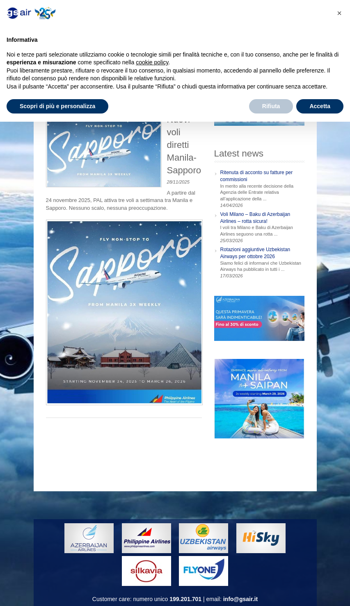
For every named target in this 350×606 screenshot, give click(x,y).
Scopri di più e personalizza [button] (57, 106)
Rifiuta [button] (271, 106)
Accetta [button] (319, 106)
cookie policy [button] (152, 62)
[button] (339, 13)
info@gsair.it (240, 599)
